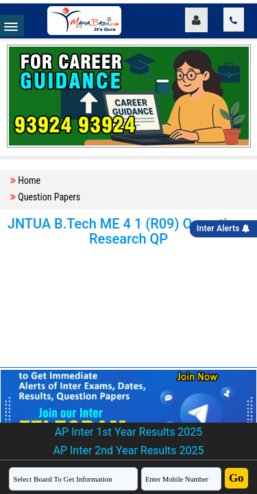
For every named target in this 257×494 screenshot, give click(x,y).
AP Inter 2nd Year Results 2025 (128, 450)
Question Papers (49, 196)
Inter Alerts (223, 228)
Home (29, 180)
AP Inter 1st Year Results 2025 (129, 431)
